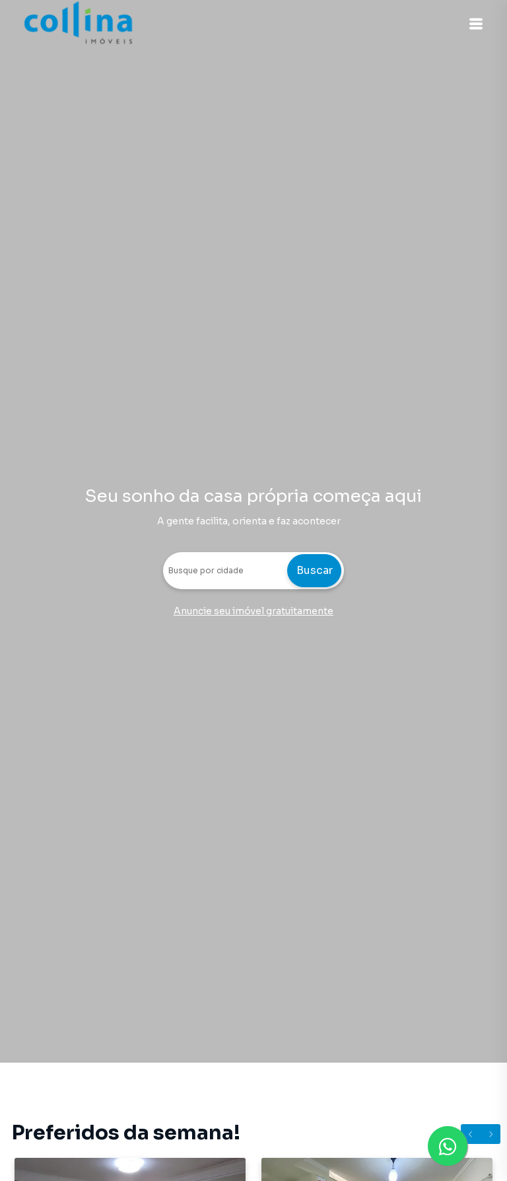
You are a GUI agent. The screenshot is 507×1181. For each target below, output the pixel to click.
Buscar (314, 570)
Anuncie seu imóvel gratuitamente (253, 611)
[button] (474, 23)
